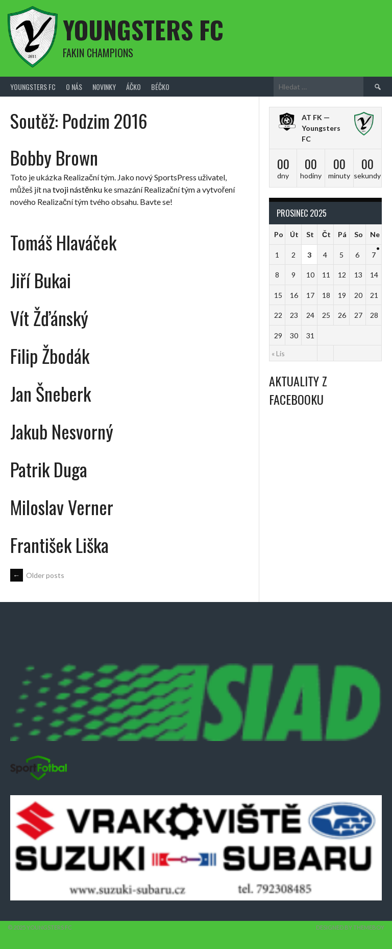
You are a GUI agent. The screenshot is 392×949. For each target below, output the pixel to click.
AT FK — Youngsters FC (321, 128)
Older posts (37, 575)
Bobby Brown (54, 157)
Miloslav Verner (61, 506)
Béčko (160, 86)
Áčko (133, 86)
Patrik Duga (48, 468)
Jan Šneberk (50, 393)
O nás (74, 86)
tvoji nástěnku (77, 189)
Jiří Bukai (40, 279)
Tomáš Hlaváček (63, 242)
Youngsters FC (143, 29)
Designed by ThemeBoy (350, 927)
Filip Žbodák (49, 355)
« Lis (278, 353)
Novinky (104, 86)
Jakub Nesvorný (61, 431)
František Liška (59, 544)
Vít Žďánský (49, 317)
